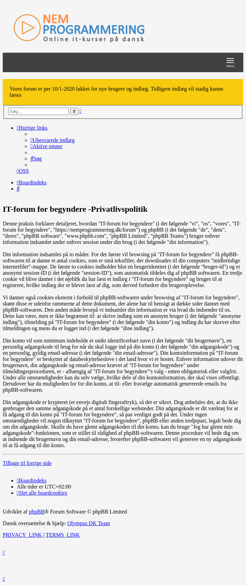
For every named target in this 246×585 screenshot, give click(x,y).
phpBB (36, 512)
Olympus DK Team (88, 523)
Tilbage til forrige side (27, 463)
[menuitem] (52, 140)
